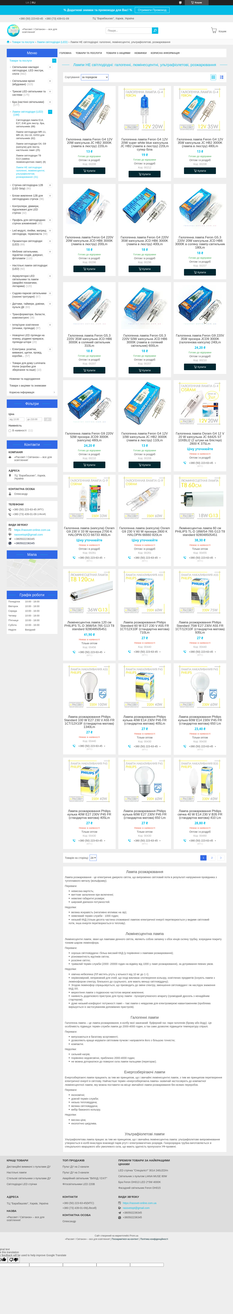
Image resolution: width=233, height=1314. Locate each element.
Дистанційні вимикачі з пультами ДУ (29, 1166)
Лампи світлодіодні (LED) (52, 42)
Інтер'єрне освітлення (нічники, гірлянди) (25, 326)
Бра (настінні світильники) (28, 101)
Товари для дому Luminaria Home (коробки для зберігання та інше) (28, 366)
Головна (66, 53)
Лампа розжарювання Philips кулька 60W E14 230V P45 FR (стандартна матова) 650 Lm (200, 720)
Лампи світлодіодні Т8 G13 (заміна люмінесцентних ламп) (29, 158)
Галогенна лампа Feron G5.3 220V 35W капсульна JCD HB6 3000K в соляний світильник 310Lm (89, 340)
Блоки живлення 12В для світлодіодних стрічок (27, 197)
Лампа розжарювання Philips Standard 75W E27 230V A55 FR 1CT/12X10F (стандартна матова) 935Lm (200, 627)
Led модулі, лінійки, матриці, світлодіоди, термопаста (29, 232)
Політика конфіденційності (154, 1239)
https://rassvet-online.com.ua (32, 529)
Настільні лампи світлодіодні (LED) (30, 267)
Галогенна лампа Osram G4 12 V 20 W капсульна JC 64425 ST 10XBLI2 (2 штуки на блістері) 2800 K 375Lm (200, 438)
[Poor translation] (14, 1260)
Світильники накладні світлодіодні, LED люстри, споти (28, 70)
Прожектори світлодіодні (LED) (27, 243)
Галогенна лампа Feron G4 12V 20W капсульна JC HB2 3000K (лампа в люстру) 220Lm (89, 143)
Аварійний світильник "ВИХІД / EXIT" (85, 1178)
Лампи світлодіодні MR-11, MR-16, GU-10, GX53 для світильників (31, 135)
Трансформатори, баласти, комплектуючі (28, 316)
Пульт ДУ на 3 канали (76, 1172)
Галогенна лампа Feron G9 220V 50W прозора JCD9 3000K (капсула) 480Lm (89, 437)
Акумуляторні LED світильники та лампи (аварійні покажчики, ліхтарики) (25, 281)
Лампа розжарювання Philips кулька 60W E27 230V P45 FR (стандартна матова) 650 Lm (145, 814)
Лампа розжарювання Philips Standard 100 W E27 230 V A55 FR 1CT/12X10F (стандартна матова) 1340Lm (89, 722)
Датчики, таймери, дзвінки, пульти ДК (28, 305)
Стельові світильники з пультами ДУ (29, 1178)
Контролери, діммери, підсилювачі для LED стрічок (25, 209)
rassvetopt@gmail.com (28, 534)
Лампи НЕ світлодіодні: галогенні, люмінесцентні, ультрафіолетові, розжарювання (30, 172)
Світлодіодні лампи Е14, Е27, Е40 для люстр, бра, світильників (30, 123)
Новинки (140, 53)
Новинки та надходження (25, 378)
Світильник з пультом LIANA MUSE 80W (142, 1176)
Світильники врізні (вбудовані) (23, 82)
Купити (91, 170)
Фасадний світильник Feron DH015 (139, 1187)
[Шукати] (155, 30)
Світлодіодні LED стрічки (22, 1184)
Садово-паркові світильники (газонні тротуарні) (29, 295)
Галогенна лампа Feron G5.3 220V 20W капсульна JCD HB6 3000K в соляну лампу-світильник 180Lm (200, 242)
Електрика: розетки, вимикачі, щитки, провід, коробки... (27, 352)
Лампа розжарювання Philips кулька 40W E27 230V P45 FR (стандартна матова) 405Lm (89, 814)
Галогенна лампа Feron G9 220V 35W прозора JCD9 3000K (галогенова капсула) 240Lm (200, 339)
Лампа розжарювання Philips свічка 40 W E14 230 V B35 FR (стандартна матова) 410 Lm (200, 814)
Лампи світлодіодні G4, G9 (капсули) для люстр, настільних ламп (31, 146)
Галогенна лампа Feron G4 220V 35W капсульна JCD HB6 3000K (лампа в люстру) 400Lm (145, 241)
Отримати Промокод (152, 10)
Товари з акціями (118, 53)
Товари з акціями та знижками (28, 385)
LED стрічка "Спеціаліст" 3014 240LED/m (143, 1170)
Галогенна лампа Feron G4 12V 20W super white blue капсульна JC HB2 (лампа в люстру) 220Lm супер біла (145, 144)
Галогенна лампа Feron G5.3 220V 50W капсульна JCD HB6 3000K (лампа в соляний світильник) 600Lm (144, 340)
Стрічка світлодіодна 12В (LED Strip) (27, 187)
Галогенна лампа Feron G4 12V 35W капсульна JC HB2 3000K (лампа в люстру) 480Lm (200, 143)
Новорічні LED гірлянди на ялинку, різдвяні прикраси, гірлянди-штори (28, 339)
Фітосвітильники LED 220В (79, 1184)
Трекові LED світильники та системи (29, 93)
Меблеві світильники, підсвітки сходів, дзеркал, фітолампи (27, 255)
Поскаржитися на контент (125, 1239)
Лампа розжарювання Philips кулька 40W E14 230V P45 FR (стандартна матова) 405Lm (145, 720)
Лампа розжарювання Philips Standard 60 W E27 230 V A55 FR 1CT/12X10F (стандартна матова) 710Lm (144, 627)
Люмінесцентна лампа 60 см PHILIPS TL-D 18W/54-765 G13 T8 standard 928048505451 (200, 532)
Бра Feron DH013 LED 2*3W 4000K (139, 1182)
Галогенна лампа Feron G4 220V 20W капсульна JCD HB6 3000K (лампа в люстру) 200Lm (89, 241)
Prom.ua (134, 1235)
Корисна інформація (165, 53)
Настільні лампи (17, 1172)
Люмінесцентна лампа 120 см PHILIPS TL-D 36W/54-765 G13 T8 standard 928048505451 (89, 626)
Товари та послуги (23, 42)
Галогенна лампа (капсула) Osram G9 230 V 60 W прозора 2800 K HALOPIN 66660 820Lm (144, 532)
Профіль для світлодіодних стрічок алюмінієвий (28, 221)
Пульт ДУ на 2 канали (76, 1166)
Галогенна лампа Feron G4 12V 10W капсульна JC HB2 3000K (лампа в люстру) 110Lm (144, 437)
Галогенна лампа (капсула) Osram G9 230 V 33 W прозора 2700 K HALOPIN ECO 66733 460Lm (89, 532)
